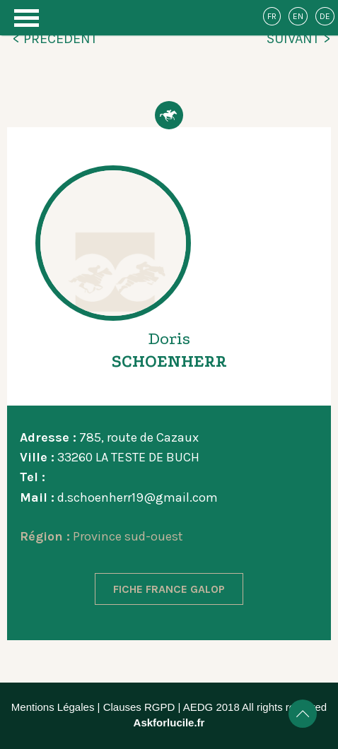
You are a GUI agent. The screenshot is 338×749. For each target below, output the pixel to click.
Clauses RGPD (139, 707)
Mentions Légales (53, 707)
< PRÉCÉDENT (55, 38)
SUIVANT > (299, 38)
